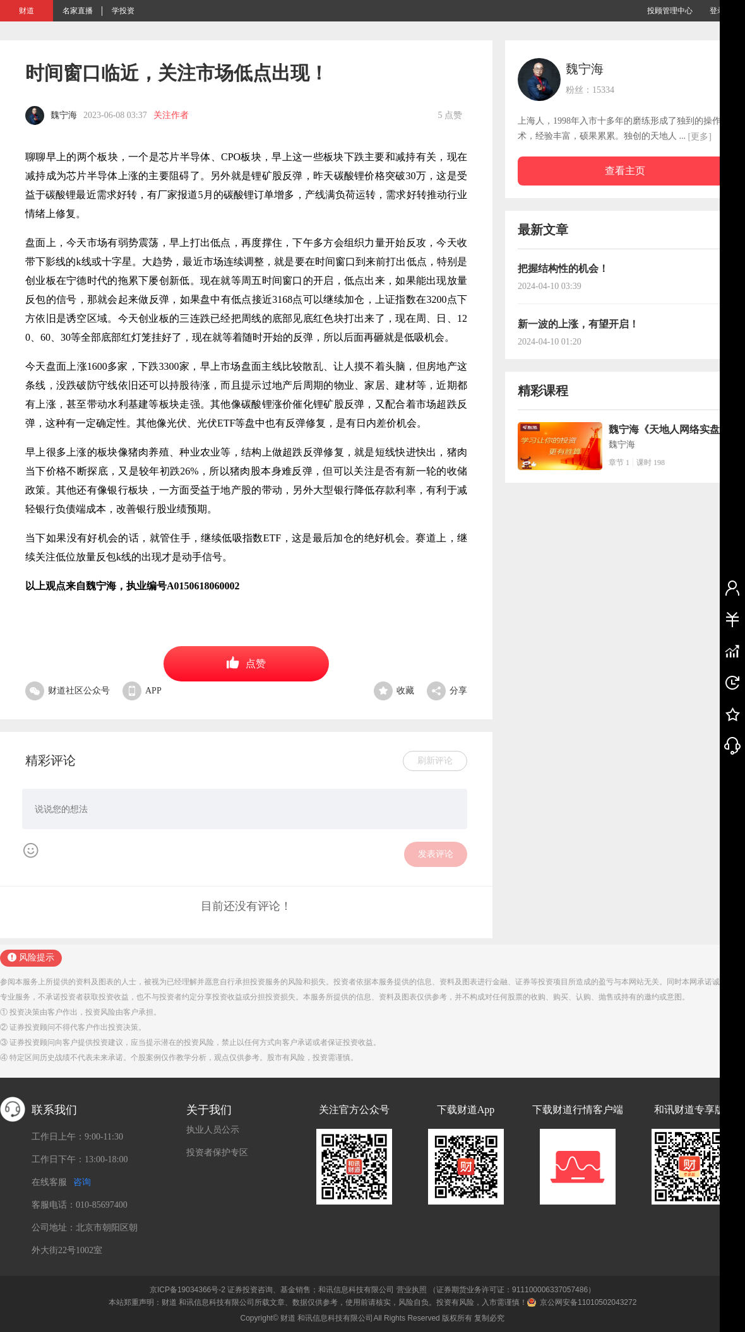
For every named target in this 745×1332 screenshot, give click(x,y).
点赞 (246, 662)
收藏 (394, 690)
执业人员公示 (212, 1130)
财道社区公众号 (67, 690)
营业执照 (411, 1289)
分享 (447, 690)
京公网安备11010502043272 (588, 1302)
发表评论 (435, 854)
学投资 (123, 10)
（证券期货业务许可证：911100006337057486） (512, 1289)
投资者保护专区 (217, 1152)
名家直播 (78, 10)
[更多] (700, 136)
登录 (717, 10)
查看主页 (625, 170)
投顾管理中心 (670, 10)
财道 (26, 10)
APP (142, 690)
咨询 (82, 1182)
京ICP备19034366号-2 (187, 1289)
